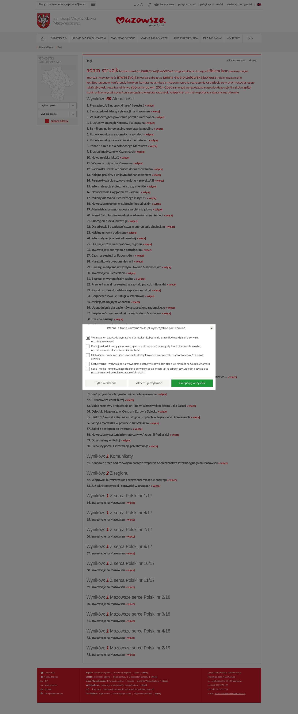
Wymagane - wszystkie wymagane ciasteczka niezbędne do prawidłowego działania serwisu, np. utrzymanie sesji (142, 339)
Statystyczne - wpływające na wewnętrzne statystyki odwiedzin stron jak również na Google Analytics (148, 364)
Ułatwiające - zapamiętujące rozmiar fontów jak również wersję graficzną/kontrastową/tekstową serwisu (144, 356)
